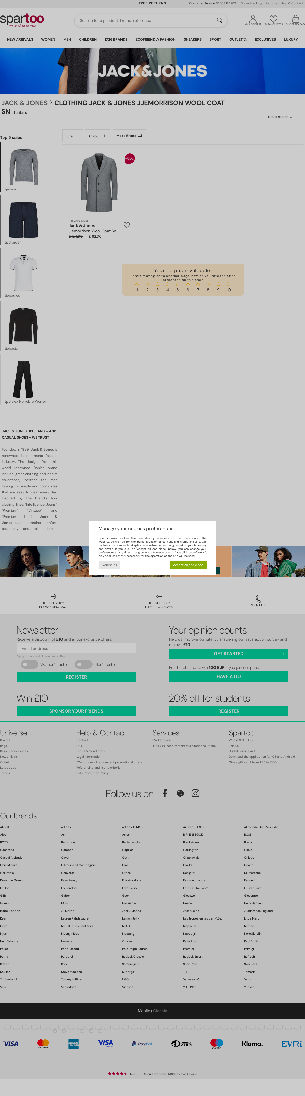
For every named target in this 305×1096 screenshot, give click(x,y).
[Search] (220, 20)
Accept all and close (188, 565)
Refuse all (109, 565)
